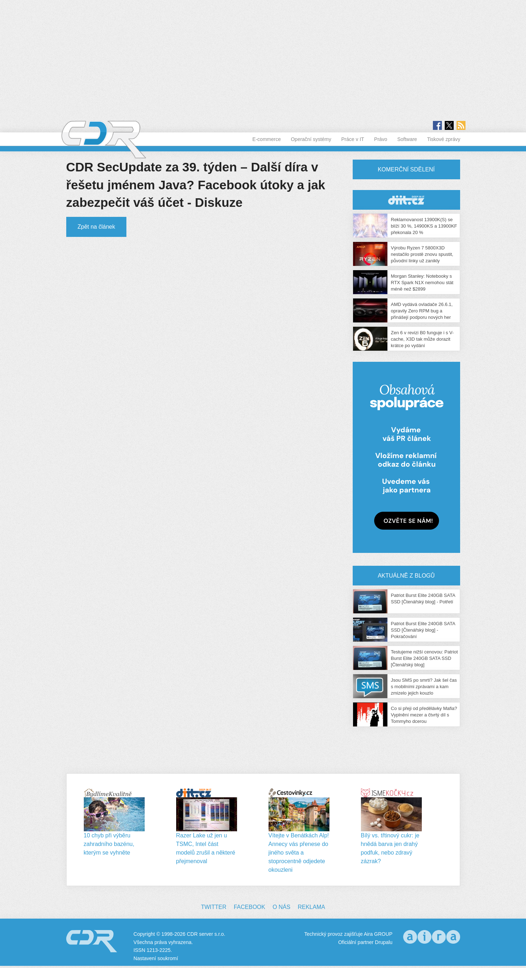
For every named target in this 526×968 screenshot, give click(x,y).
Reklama (311, 907)
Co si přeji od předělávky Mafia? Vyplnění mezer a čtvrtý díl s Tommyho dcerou (424, 715)
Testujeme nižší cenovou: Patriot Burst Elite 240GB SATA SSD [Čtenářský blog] (424, 658)
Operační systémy (311, 139)
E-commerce (266, 139)
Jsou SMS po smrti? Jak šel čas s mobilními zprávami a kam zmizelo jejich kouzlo (424, 686)
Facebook (249, 907)
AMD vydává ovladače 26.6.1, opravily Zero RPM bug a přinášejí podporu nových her (422, 311)
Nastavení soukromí (156, 958)
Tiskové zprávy (443, 139)
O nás (281, 907)
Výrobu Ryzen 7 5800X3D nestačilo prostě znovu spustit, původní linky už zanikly (422, 254)
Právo (380, 139)
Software (407, 139)
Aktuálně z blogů (406, 576)
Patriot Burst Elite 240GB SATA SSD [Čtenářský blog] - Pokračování (423, 630)
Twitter (213, 907)
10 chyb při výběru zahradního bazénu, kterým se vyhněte (109, 844)
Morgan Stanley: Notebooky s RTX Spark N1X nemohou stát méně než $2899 (422, 282)
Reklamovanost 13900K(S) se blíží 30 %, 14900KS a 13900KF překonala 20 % (424, 226)
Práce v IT (352, 139)
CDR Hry (406, 200)
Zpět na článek (96, 227)
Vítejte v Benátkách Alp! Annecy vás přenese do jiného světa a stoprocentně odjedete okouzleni (299, 852)
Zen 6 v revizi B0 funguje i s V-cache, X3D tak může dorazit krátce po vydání (422, 339)
